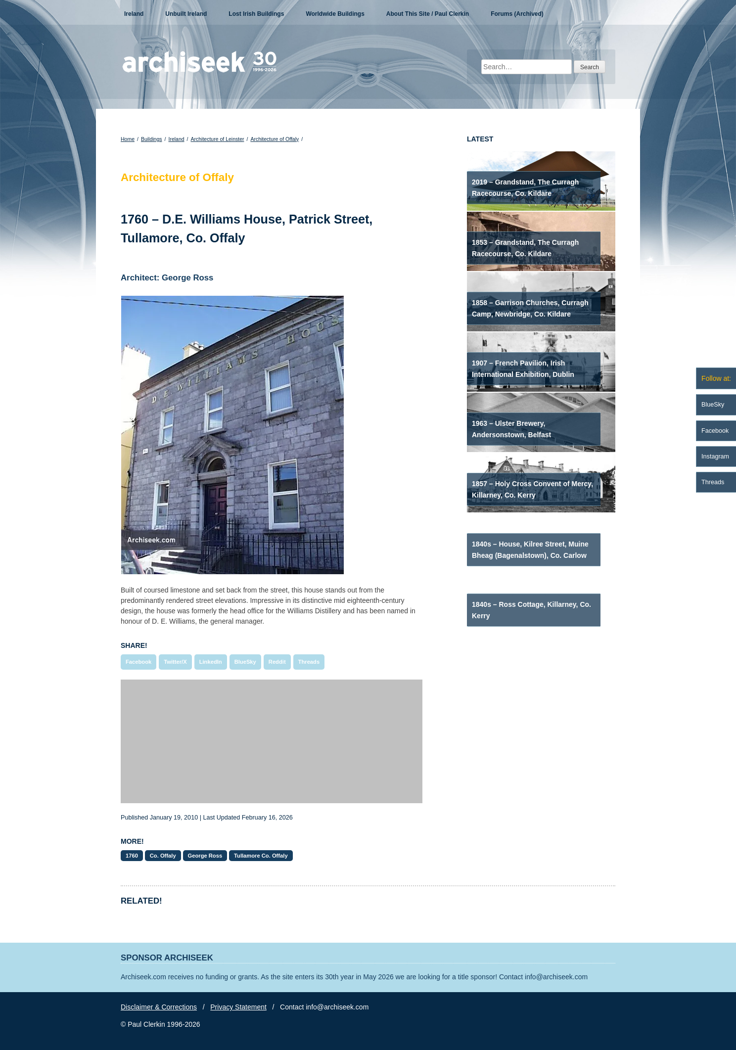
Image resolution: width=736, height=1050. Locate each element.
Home (128, 139)
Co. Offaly (163, 856)
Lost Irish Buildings (256, 13)
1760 (132, 856)
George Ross (205, 856)
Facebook (138, 662)
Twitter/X (175, 662)
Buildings (151, 139)
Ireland (133, 13)
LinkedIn (210, 662)
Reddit (277, 662)
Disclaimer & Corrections (159, 1007)
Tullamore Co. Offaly (261, 856)
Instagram (715, 456)
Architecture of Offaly (274, 139)
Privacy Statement (238, 1007)
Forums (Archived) (517, 13)
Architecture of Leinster (217, 139)
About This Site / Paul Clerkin (427, 13)
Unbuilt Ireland (186, 13)
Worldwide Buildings (335, 13)
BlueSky (245, 662)
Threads (309, 662)
